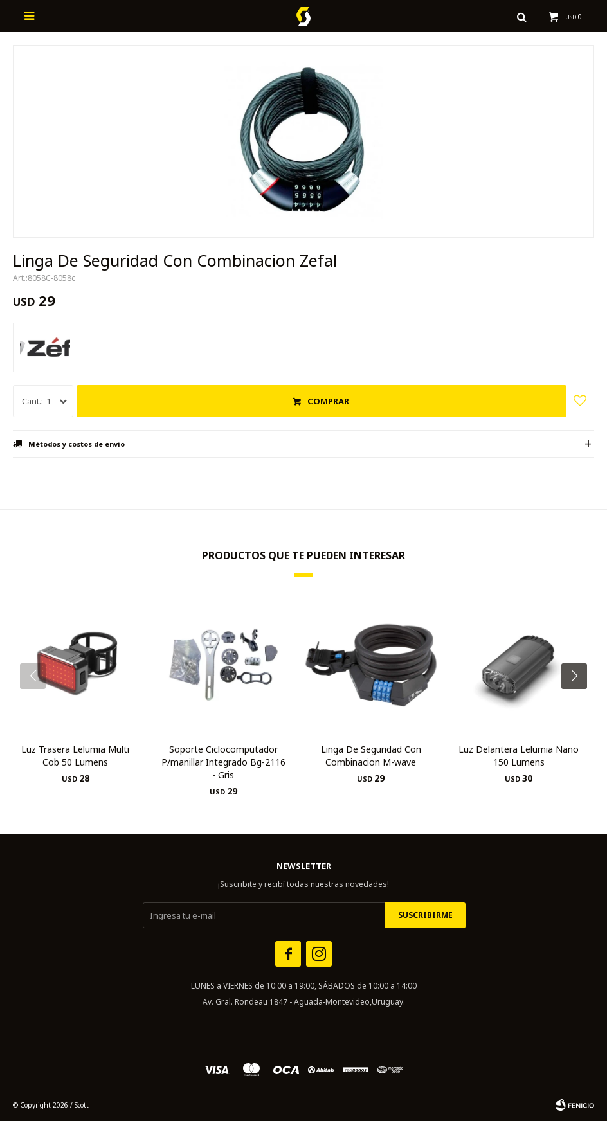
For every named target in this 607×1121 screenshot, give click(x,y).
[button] (579, 702)
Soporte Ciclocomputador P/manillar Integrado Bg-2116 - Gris (223, 762)
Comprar (328, 401)
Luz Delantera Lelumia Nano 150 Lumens (518, 755)
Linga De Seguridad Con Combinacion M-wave (371, 755)
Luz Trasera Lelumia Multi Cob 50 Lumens (75, 755)
